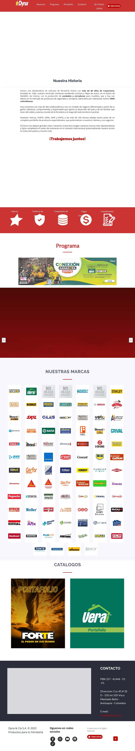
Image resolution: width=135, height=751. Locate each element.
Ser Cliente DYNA (99, 6)
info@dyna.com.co (111, 715)
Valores (14, 211)
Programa (55, 4)
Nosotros (41, 4)
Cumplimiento (107, 211)
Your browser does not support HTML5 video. (67, 176)
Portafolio (68, 4)
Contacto (82, 4)
